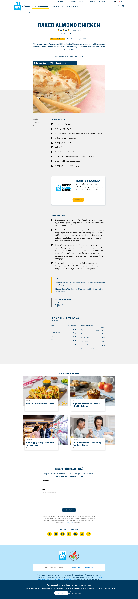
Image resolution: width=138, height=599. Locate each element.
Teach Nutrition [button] (70, 6)
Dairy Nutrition (75, 567)
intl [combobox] (121, 1)
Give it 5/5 (68, 30)
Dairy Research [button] (87, 6)
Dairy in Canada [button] (32, 6)
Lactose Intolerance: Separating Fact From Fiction (87, 443)
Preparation (36, 122)
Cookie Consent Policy (81, 588)
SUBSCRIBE (78, 200)
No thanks (76, 593)
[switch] (62, 63)
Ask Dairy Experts (61, 1)
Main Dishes (83, 38)
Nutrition (35, 125)
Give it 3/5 (63, 30)
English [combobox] (113, 1)
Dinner (69, 38)
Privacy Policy (92, 588)
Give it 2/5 (61, 30)
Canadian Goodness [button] (51, 6)
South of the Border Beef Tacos (40, 403)
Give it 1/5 (58, 30)
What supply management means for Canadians (40, 443)
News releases (102, 1)
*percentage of (90, 348)
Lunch (75, 38)
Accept (61, 593)
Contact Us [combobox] (92, 1)
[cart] (118, 6)
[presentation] (69, 501)
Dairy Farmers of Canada (17, 6)
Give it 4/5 (66, 30)
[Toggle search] (123, 6)
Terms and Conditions (108, 588)
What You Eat (89, 567)
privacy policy (69, 523)
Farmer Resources (72, 1)
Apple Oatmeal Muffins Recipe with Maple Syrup (86, 405)
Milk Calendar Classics (57, 38)
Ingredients (36, 119)
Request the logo (83, 1)
